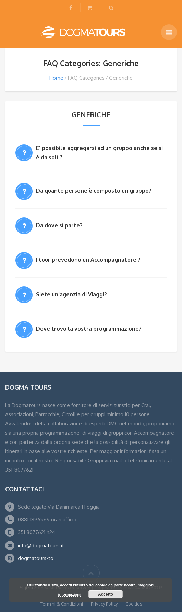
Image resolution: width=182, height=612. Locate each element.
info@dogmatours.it (41, 545)
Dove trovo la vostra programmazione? (89, 328)
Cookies (133, 604)
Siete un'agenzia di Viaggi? (71, 294)
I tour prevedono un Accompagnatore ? (88, 259)
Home (56, 77)
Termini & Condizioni (61, 604)
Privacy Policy (104, 604)
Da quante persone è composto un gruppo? (93, 190)
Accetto (105, 594)
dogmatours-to (35, 558)
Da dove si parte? (59, 225)
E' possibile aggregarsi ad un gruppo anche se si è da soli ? (99, 153)
